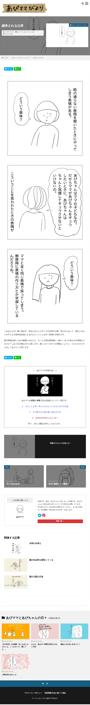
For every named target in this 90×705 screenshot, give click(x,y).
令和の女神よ (35, 544)
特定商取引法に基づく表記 (54, 694)
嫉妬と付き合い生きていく (70, 645)
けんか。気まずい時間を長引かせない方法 (44, 646)
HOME (6, 58)
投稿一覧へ (59, 522)
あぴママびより (52, 699)
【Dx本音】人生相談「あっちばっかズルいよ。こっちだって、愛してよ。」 (15, 647)
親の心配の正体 (35, 578)
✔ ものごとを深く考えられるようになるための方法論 (45, 406)
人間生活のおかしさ (9, 675)
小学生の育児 (9, 34)
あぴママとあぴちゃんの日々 (26, 32)
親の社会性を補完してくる (40, 561)
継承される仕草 (38, 58)
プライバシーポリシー (34, 694)
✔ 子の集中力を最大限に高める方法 (45, 412)
